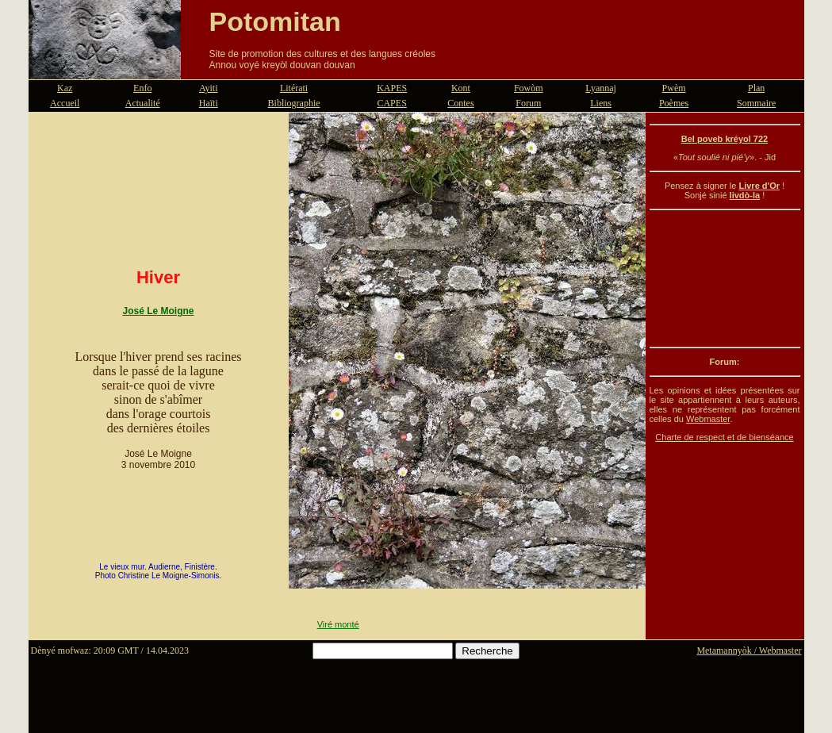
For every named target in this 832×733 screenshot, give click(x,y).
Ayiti (208, 88)
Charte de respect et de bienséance (724, 437)
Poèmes (673, 103)
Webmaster (708, 419)
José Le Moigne (158, 311)
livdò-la (745, 195)
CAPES (391, 103)
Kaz (64, 88)
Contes (460, 103)
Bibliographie (294, 103)
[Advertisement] (725, 278)
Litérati (294, 88)
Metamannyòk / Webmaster (748, 650)
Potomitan (275, 21)
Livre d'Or (759, 185)
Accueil (64, 103)
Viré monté (338, 624)
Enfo (142, 88)
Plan (756, 88)
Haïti (208, 103)
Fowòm (528, 88)
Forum (528, 103)
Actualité (142, 103)
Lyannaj (600, 88)
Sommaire (756, 103)
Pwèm (674, 88)
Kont (460, 88)
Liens (601, 103)
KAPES (392, 88)
